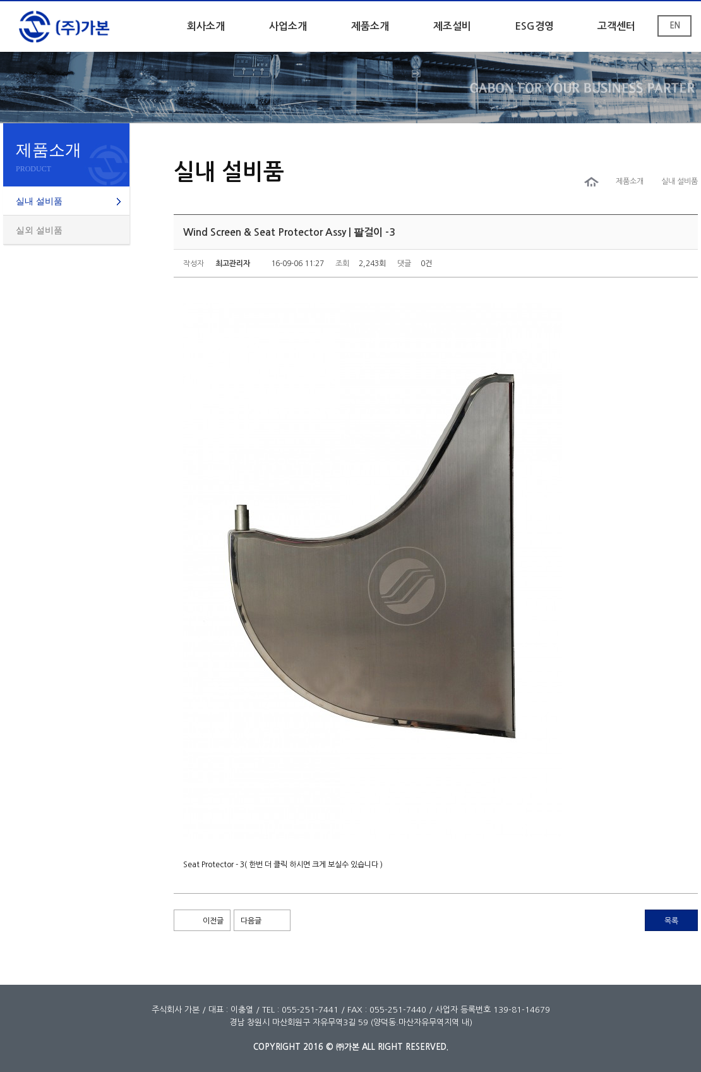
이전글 (213, 921)
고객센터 (616, 26)
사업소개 (288, 26)
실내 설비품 (39, 201)
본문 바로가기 (0, 1)
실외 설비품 (39, 230)
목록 (671, 921)
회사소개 (206, 26)
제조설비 (452, 26)
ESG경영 (534, 26)
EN (674, 25)
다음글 (251, 921)
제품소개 (370, 26)
